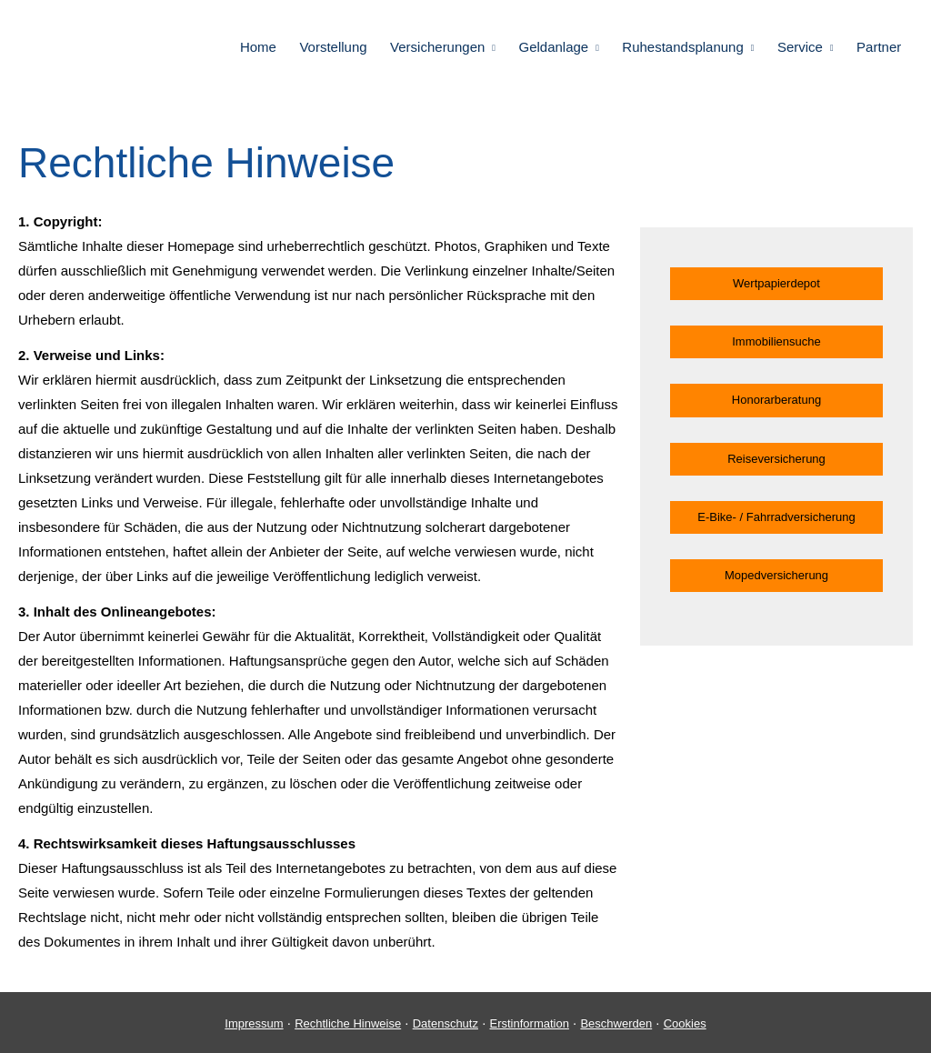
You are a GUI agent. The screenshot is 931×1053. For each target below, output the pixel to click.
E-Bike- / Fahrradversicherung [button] (776, 517)
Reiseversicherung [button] (776, 459)
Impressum (254, 1023)
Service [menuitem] (802, 47)
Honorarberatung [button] (776, 399)
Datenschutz (445, 1023)
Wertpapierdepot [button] (776, 283)
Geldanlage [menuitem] (559, 47)
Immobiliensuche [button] (776, 341)
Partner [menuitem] (879, 47)
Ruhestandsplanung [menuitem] (686, 47)
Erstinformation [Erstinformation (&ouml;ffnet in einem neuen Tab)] (528, 1023)
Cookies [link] (685, 1023)
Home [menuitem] (266, 47)
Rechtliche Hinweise (348, 1023)
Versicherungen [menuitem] (443, 47)
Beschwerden (616, 1023)
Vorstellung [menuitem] (340, 47)
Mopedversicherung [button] (776, 575)
